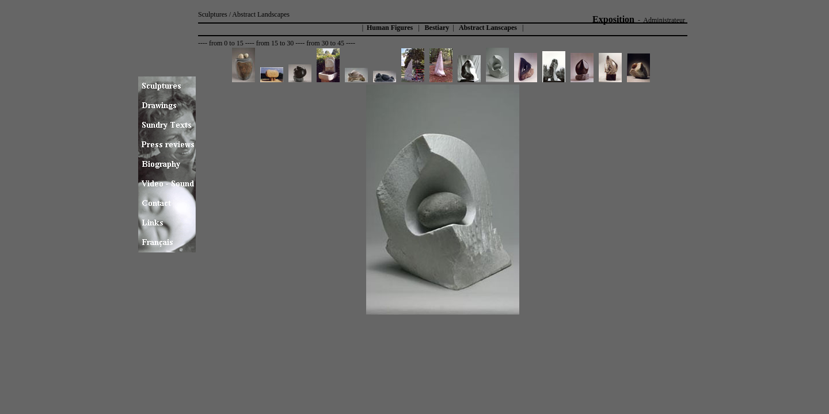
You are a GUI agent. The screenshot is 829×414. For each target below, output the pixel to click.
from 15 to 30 (275, 43)
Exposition (613, 19)
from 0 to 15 (226, 43)
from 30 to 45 (325, 43)
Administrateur (664, 20)
